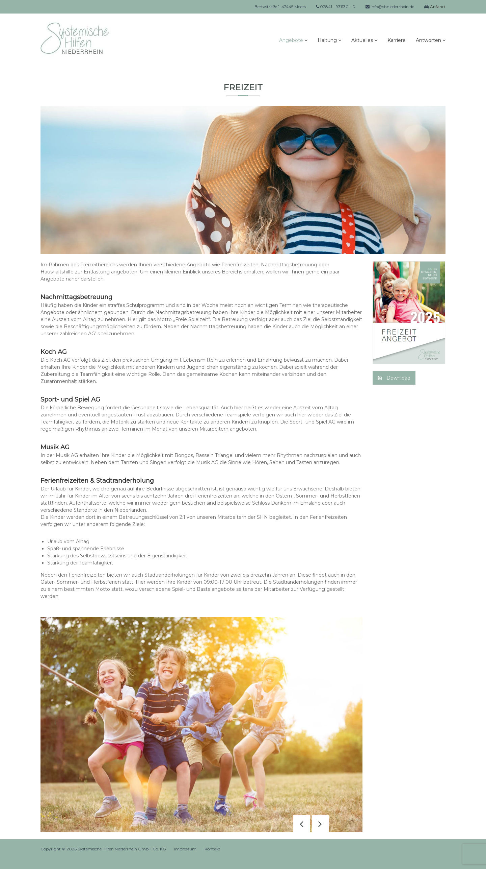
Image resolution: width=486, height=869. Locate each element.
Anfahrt (437, 6)
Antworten (428, 40)
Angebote (291, 40)
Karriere (396, 40)
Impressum (185, 848)
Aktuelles (362, 40)
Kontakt (212, 848)
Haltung (327, 40)
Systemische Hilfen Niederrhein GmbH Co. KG (122, 848)
